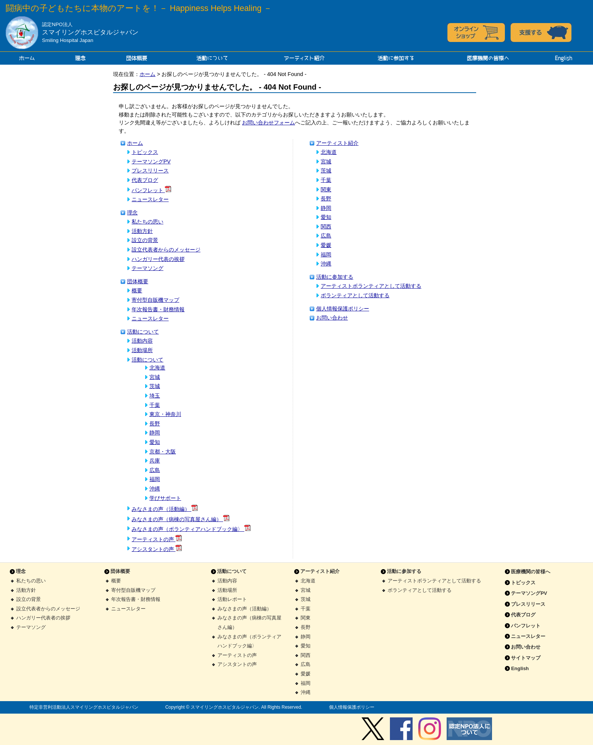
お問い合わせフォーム (268, 123)
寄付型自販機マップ (155, 300)
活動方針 (142, 231)
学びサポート (165, 498)
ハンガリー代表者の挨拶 (43, 618)
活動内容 (142, 341)
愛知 (154, 442)
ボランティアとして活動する (355, 295)
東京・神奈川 (165, 414)
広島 (154, 470)
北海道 (157, 368)
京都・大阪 (162, 452)
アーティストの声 (157, 539)
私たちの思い (147, 222)
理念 (80, 58)
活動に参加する (395, 58)
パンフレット (151, 190)
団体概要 (136, 58)
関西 (326, 227)
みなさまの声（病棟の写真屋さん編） (181, 519)
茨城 (154, 386)
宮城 (154, 377)
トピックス (145, 152)
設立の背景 (145, 240)
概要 (137, 290)
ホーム (27, 58)
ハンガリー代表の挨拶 (158, 259)
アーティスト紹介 (304, 58)
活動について (212, 58)
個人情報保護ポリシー (342, 309)
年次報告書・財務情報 (158, 309)
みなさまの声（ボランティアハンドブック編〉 (191, 529)
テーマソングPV (151, 161)
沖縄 (154, 489)
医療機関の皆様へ (488, 58)
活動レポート (232, 599)
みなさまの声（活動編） (165, 509)
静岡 (154, 433)
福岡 (154, 479)
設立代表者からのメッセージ (166, 250)
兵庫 (154, 461)
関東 (326, 189)
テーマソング (147, 268)
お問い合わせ (332, 318)
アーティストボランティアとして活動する (371, 286)
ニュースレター (150, 199)
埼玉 (154, 396)
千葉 (154, 405)
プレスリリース (150, 171)
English (563, 58)
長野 (154, 424)
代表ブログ (145, 180)
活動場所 (142, 350)
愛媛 (326, 245)
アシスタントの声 (157, 549)
